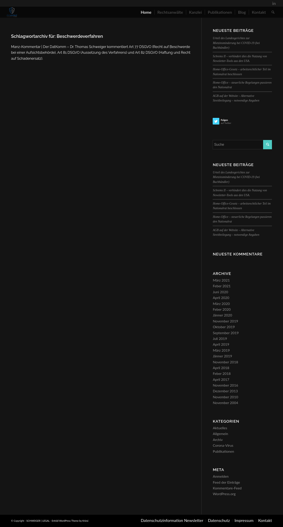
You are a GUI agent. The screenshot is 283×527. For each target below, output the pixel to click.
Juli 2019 (220, 338)
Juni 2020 (220, 292)
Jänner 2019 (222, 356)
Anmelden (220, 476)
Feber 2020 (222, 309)
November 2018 (225, 362)
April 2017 (221, 379)
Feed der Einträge (226, 482)
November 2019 (225, 321)
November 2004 (225, 403)
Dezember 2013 (225, 391)
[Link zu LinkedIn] (274, 3)
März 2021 (221, 280)
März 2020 (221, 303)
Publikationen (223, 451)
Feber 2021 (222, 286)
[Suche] (273, 12)
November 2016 (225, 385)
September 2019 (226, 333)
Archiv (218, 439)
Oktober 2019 (224, 327)
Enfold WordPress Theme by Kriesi (70, 520)
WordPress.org (224, 494)
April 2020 (221, 297)
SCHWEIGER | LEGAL (38, 520)
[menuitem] (146, 12)
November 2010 (225, 397)
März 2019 (221, 350)
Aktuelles (220, 428)
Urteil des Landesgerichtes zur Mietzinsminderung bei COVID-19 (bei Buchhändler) (236, 42)
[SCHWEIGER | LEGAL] (12, 12)
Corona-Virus (223, 445)
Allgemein (220, 433)
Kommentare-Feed (227, 488)
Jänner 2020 (222, 315)
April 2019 (221, 344)
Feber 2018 (222, 373)
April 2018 (221, 368)
